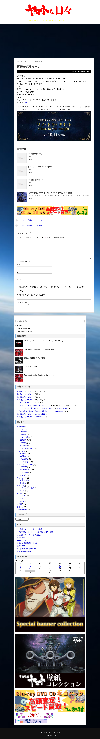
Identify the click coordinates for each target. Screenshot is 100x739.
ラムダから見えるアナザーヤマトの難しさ (32, 405)
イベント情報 (24, 462)
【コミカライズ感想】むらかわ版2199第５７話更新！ (36, 408)
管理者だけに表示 (24, 261)
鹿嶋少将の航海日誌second (26, 549)
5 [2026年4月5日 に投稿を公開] (79, 565)
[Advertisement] (50, 41)
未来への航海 (24, 480)
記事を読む (31, 159)
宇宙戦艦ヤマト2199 (24, 538)
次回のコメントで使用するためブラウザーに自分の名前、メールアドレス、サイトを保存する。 (52, 287)
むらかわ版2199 (25, 469)
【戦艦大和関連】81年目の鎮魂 (34, 358)
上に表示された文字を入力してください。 (31, 295)
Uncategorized (22, 509)
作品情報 (23, 456)
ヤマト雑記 (21, 486)
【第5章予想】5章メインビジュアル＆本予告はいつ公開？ (50, 193)
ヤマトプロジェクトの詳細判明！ (41, 167)
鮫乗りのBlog (21, 546)
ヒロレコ (23, 483)
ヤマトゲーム (21, 478)
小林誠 (22, 491)
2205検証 (23, 431)
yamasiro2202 (62, 408)
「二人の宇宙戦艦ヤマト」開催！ (29, 220)
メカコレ (23, 495)
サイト (19, 279)
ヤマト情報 (21, 451)
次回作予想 (21, 426)
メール (19, 272)
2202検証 (23, 440)
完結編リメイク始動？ (31, 366)
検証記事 (20, 429)
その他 (19, 493)
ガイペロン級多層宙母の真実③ (28, 225)
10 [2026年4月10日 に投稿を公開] (60, 567)
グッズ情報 (24, 459)
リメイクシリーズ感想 (25, 465)
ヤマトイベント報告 (27, 488)
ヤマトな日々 (52, 735)
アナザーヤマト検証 (27, 448)
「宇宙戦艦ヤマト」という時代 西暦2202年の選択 (35, 532)
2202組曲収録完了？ (36, 180)
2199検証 (23, 443)
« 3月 (17, 574)
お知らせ (20, 507)
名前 (18, 265)
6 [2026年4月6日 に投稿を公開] (20, 567)
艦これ (22, 501)
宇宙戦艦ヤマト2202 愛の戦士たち (29, 535)
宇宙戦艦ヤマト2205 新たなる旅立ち (30, 529)
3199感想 (23, 467)
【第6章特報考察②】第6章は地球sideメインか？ (40, 375)
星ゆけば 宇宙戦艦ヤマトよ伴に (28, 543)
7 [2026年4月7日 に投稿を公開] (30, 567)
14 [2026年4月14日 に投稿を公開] (30, 569)
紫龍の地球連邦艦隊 (24, 551)
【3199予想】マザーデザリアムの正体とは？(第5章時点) (43, 341)
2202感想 (23, 475)
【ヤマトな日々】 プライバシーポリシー (50, 733)
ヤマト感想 (24, 472)
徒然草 (19, 504)
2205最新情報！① (35, 154)
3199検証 (23, 434)
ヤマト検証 (24, 437)
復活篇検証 (24, 445)
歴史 (21, 498)
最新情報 (82, 72)
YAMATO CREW (23, 540)
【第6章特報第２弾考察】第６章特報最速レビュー (40, 349)
